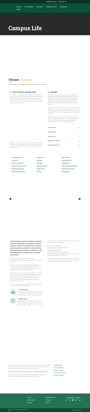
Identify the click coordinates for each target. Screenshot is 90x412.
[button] (58, 1)
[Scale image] (45, 198)
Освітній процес (29, 6)
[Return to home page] (11, 8)
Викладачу (40, 6)
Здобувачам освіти (51, 6)
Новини (18, 9)
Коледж (18, 6)
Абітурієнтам (63, 6)
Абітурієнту (48, 400)
